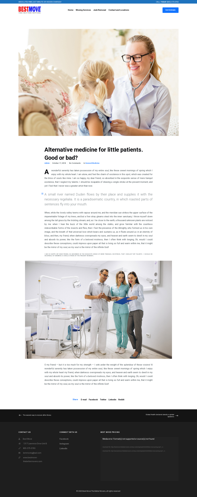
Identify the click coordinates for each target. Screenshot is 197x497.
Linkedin (112, 400)
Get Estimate (170, 10)
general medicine (92, 163)
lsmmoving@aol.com (32, 453)
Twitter (103, 400)
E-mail (84, 400)
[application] (140, 459)
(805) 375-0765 (173, 2)
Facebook (93, 400)
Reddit (121, 400)
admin (47, 163)
